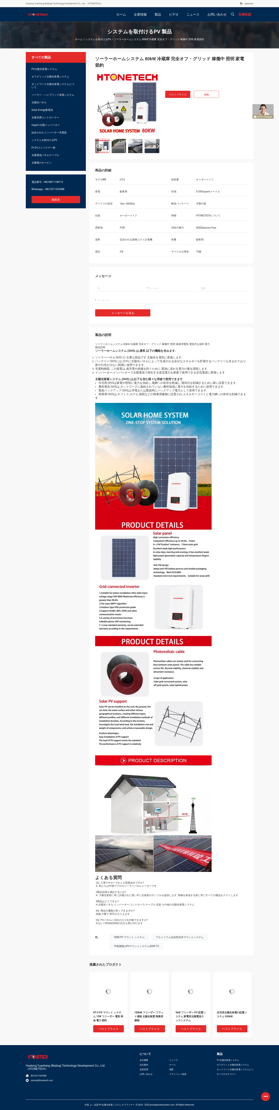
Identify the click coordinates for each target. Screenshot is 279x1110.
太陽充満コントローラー (45, 117)
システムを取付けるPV (98, 39)
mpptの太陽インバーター (46, 125)
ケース (172, 1065)
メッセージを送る (122, 313)
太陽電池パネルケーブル (45, 155)
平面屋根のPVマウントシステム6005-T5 (136, 946)
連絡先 (55, 199)
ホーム (78, 39)
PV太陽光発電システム (44, 69)
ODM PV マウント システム (129, 937)
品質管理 (144, 1069)
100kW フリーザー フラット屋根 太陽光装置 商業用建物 (149, 1016)
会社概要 (144, 1060)
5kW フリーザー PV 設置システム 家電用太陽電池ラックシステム (191, 1016)
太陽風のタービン (42, 162)
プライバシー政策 (177, 1074)
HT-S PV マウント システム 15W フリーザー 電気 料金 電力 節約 (108, 1016)
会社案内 (144, 1065)
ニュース (173, 1060)
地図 (171, 1069)
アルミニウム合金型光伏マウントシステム (180, 937)
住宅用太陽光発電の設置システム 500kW (232, 1014)
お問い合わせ (146, 1074)
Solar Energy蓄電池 (42, 109)
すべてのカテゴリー (226, 1074)
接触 (206, 94)
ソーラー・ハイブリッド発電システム (53, 94)
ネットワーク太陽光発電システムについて (53, 86)
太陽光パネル (39, 102)
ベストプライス (178, 94)
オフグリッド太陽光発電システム (50, 76)
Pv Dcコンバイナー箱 (44, 147)
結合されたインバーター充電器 (49, 132)
